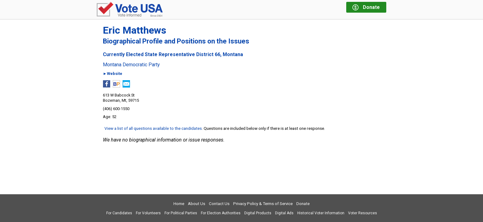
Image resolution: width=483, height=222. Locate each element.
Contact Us (219, 203)
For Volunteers (148, 213)
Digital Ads (284, 213)
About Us (196, 203)
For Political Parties (180, 213)
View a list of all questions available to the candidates (153, 128)
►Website (112, 74)
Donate (303, 203)
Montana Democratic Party (131, 64)
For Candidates (119, 213)
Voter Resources (362, 213)
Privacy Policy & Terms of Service (263, 203)
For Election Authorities (221, 213)
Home (178, 203)
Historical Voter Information (320, 213)
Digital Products (257, 213)
